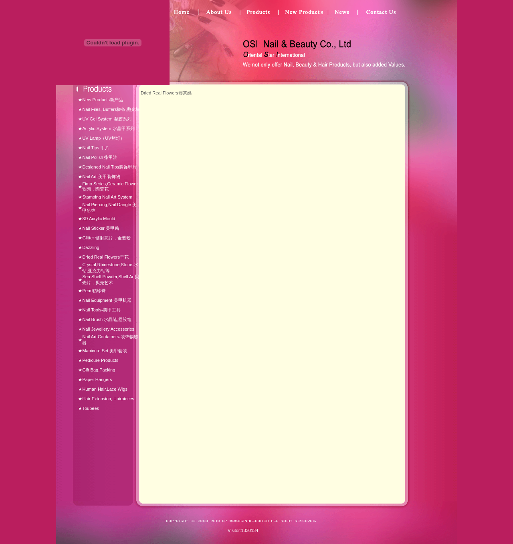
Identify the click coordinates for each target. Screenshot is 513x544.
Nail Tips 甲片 (95, 147)
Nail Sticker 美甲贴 (100, 228)
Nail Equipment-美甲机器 (106, 300)
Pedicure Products (100, 360)
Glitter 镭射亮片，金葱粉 (106, 237)
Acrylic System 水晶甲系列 (108, 128)
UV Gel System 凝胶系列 (106, 118)
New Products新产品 (102, 99)
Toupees (90, 408)
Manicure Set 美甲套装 (104, 350)
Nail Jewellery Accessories (108, 329)
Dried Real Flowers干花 (105, 257)
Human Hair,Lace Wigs (104, 389)
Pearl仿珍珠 (94, 290)
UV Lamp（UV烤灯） (103, 138)
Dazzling (90, 247)
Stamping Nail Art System (107, 197)
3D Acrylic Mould (98, 218)
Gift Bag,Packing (98, 369)
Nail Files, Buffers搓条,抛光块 (111, 109)
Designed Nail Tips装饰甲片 (109, 167)
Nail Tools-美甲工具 (101, 309)
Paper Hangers (97, 379)
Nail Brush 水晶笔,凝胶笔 (106, 319)
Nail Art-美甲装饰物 (101, 176)
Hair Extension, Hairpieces (108, 398)
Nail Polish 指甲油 (99, 157)
